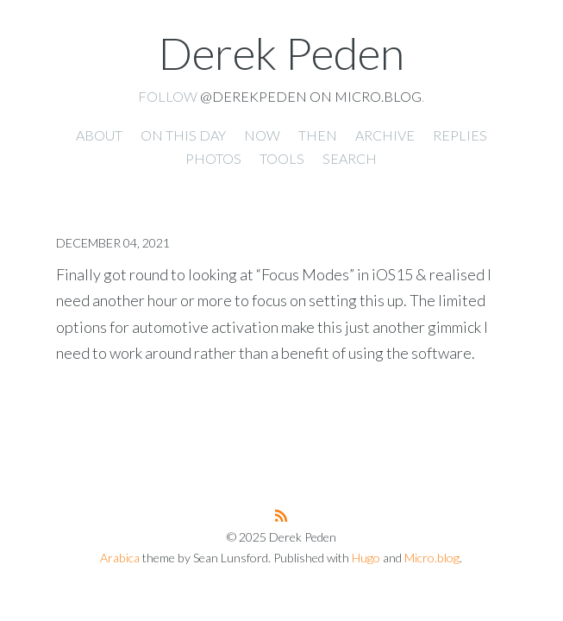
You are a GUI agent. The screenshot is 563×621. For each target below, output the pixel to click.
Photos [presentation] (213, 158)
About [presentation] (99, 135)
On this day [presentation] (183, 135)
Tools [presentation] (282, 158)
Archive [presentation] (385, 135)
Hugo (366, 557)
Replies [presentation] (460, 135)
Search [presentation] (349, 158)
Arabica (120, 557)
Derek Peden (281, 52)
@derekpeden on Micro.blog (311, 96)
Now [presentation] (262, 135)
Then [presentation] (317, 135)
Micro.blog (432, 557)
